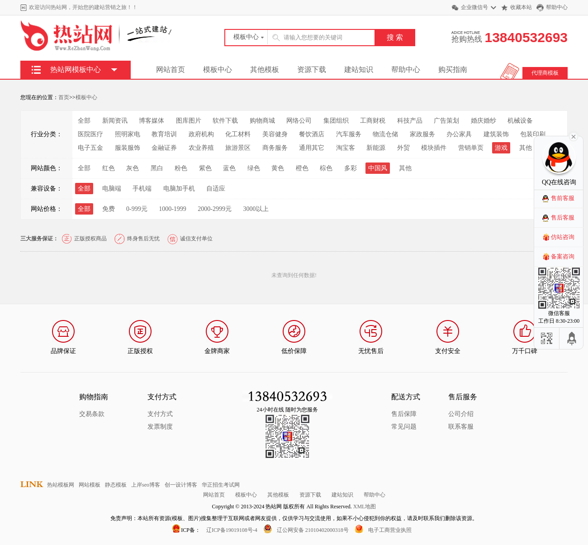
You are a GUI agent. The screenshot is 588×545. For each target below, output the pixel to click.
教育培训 (164, 134)
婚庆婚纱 (483, 120)
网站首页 (170, 69)
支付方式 (160, 414)
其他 (525, 147)
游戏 (501, 147)
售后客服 (562, 217)
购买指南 (452, 69)
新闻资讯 (115, 120)
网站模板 (89, 485)
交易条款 (91, 414)
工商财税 (372, 120)
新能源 (375, 147)
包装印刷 (532, 134)
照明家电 (127, 134)
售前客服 (562, 198)
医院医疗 (90, 134)
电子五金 (90, 147)
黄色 (277, 168)
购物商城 (262, 120)
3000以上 (256, 209)
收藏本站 (521, 7)
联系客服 (461, 426)
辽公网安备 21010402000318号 (313, 530)
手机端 (142, 188)
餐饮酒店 (311, 134)
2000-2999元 (215, 209)
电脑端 (111, 188)
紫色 (205, 168)
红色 (108, 168)
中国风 (377, 168)
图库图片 (188, 120)
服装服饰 (127, 147)
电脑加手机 (179, 188)
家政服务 (422, 134)
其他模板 (264, 69)
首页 (63, 97)
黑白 (157, 168)
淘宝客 (345, 147)
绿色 (253, 168)
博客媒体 (151, 120)
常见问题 (404, 426)
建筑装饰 (496, 134)
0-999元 (136, 209)
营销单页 (471, 147)
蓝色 (229, 168)
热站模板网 (60, 485)
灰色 (132, 168)
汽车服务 (348, 134)
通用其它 (311, 147)
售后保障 (404, 414)
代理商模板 (545, 73)
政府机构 (201, 134)
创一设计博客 (181, 485)
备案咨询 (562, 256)
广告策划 (446, 120)
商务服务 (275, 147)
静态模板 (116, 485)
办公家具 (459, 134)
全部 (84, 120)
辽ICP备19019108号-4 (232, 530)
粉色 (181, 168)
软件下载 (225, 120)
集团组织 (336, 120)
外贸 (403, 147)
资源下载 (311, 69)
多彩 (350, 168)
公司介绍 (461, 414)
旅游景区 (238, 147)
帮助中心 (557, 7)
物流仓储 (385, 134)
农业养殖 (201, 147)
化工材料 (238, 134)
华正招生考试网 (221, 485)
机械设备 (520, 120)
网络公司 (299, 120)
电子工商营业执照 (390, 530)
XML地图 (364, 506)
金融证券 (164, 147)
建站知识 (358, 69)
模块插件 (433, 147)
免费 (108, 209)
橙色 (302, 168)
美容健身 (275, 134)
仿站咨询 (562, 237)
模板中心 (217, 69)
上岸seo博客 (145, 485)
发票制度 (160, 426)
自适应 (215, 188)
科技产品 (409, 120)
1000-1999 (172, 209)
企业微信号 (474, 7)
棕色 (326, 168)
